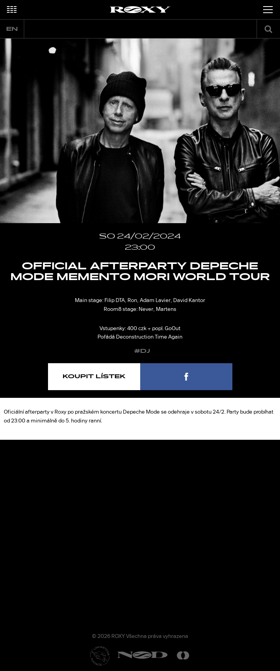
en (12, 29)
